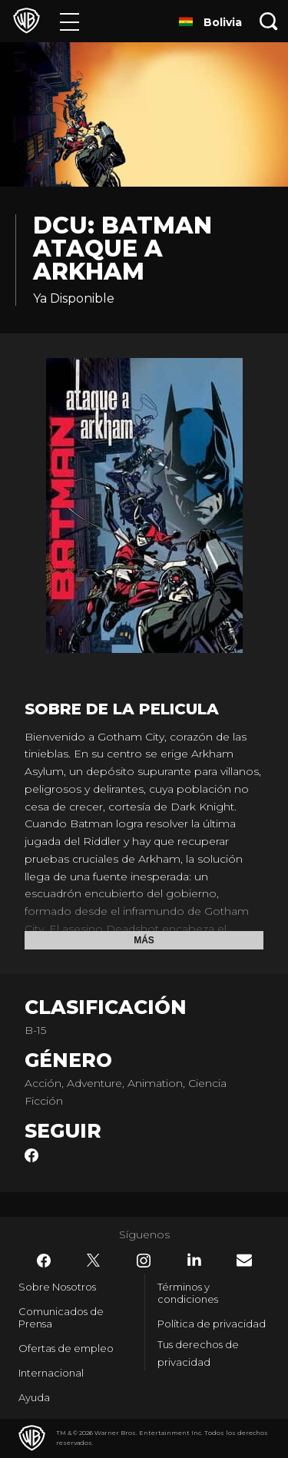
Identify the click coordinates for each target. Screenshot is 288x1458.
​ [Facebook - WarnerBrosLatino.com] (44, 1260)
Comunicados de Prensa (61, 1317)
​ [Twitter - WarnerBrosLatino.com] (93, 1260)
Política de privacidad (211, 1323)
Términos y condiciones (187, 1293)
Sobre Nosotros (57, 1287)
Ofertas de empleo (66, 1348)
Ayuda (34, 1397)
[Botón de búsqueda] (269, 21)
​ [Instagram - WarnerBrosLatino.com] (143, 1260)
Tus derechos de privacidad (198, 1353)
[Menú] (69, 21)
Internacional (51, 1373)
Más (144, 940)
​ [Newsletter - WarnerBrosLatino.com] (244, 1260)
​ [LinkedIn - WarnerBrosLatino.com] (194, 1260)
